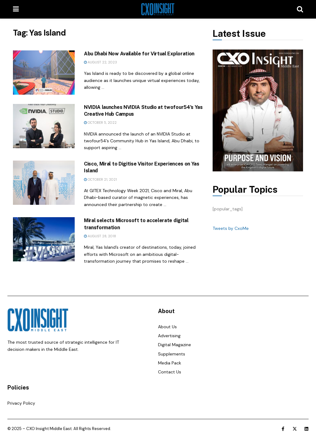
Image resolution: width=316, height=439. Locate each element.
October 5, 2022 (100, 122)
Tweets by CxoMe (231, 228)
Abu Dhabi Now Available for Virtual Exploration (139, 54)
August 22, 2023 (100, 62)
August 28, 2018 (100, 236)
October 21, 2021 (100, 179)
